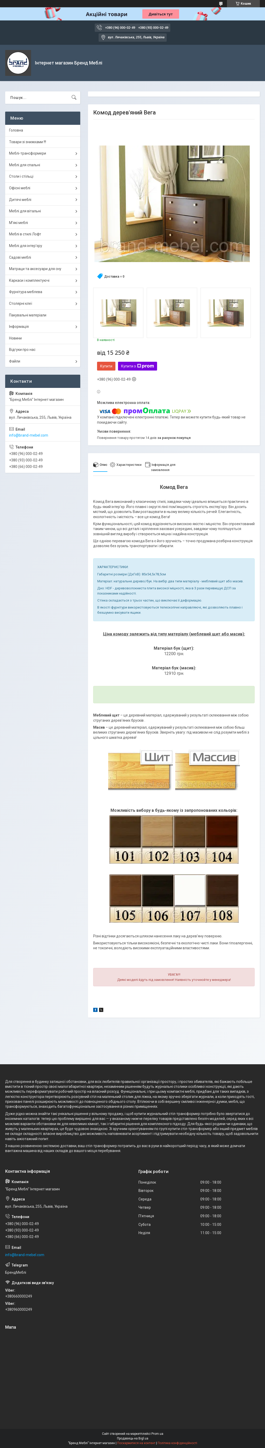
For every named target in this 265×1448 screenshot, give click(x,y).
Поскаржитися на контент (136, 1443)
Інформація (19, 326)
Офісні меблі (19, 188)
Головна (16, 130)
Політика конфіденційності (177, 1443)
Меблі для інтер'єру (25, 246)
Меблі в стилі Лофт (25, 234)
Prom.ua (157, 1434)
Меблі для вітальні (25, 211)
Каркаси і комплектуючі (29, 280)
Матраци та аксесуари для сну (35, 269)
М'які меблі (18, 223)
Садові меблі (20, 257)
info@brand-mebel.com (28, 435)
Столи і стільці (21, 176)
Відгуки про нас (22, 349)
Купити (106, 366)
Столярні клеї (20, 303)
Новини (15, 338)
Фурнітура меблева (25, 292)
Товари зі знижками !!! (27, 142)
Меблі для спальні (24, 165)
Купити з (137, 366)
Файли (14, 361)
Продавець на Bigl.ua (132, 1438)
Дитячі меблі (20, 200)
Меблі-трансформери (27, 153)
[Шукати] (74, 97)
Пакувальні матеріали (27, 315)
